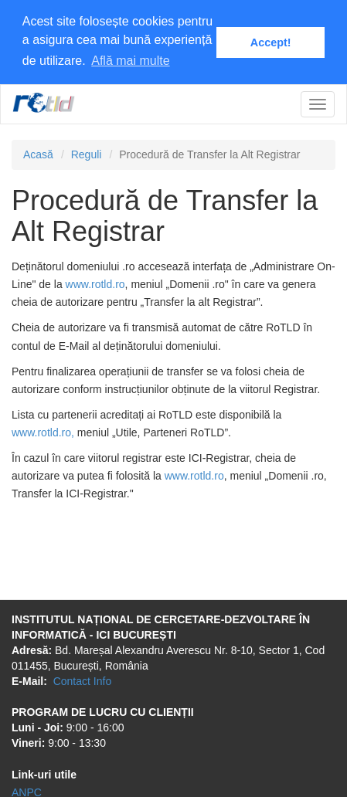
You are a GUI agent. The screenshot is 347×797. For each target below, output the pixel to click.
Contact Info (82, 680)
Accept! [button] (270, 42)
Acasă (38, 154)
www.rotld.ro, (43, 432)
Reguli (86, 154)
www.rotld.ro (95, 283)
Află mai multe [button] (130, 60)
